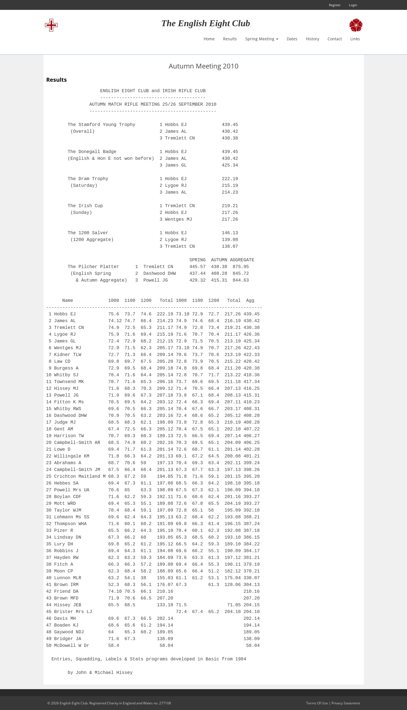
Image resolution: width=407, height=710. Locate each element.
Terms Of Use (317, 703)
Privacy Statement (346, 703)
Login (353, 5)
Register (335, 5)
